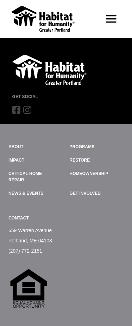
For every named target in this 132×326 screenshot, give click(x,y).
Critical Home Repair (25, 176)
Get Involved (85, 193)
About (16, 146)
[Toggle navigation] (111, 19)
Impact (16, 160)
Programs (82, 146)
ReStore (80, 160)
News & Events (25, 193)
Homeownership (89, 173)
